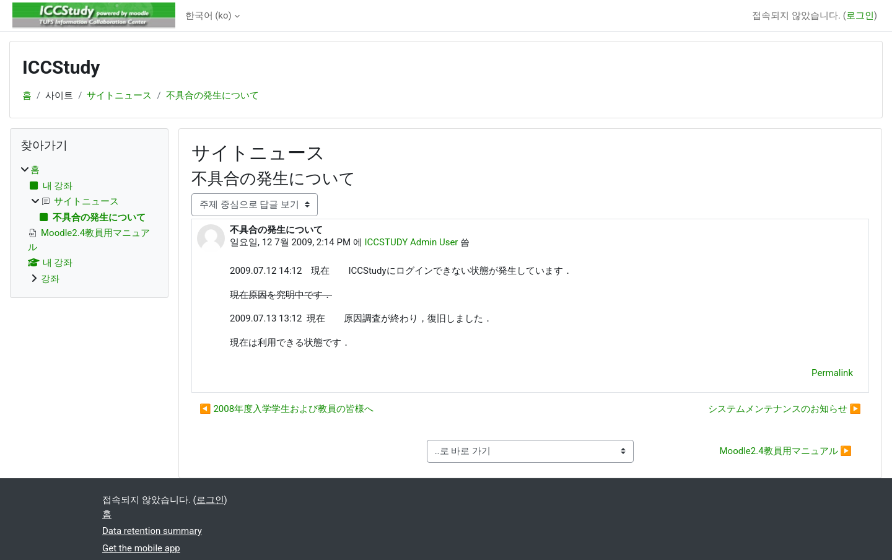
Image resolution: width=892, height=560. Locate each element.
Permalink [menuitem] (832, 372)
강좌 (50, 278)
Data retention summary (152, 530)
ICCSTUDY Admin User (411, 242)
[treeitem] (89, 224)
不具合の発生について (212, 95)
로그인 (860, 15)
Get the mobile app (141, 548)
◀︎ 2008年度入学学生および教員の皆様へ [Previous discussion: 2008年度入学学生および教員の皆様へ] (286, 408)
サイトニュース (119, 95)
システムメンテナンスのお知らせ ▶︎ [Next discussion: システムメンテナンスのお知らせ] (784, 408)
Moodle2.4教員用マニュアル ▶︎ (785, 451)
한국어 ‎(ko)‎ (208, 15)
